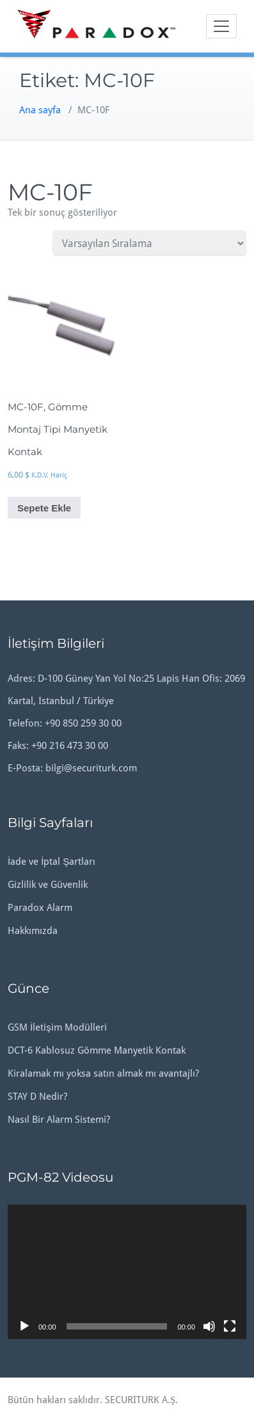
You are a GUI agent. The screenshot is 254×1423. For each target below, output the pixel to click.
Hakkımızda (33, 931)
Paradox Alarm (40, 907)
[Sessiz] (209, 1326)
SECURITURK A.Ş (140, 1400)
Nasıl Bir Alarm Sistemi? (59, 1119)
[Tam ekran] (229, 1326)
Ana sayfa (40, 110)
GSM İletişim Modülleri (57, 1027)
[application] (127, 1272)
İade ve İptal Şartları (51, 861)
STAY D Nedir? (37, 1096)
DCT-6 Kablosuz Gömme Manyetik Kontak (97, 1050)
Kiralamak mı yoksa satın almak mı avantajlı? (103, 1073)
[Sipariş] (149, 243)
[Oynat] (24, 1326)
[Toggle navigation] (221, 26)
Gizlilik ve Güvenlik (48, 884)
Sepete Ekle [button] (44, 507)
